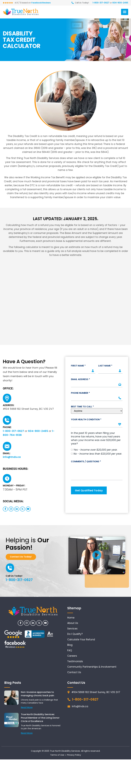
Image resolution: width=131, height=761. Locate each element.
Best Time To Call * (82, 406)
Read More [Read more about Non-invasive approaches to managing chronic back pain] (27, 709)
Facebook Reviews (42, 2)
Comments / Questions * (86, 461)
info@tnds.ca (12, 457)
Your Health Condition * (86, 419)
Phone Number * (80, 393)
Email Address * (80, 379)
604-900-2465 (120, 2)
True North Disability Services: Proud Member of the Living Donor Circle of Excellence (40, 719)
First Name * (78, 366)
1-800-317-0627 (101, 2)
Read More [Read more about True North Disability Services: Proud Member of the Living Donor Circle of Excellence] (27, 734)
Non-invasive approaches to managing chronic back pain (37, 695)
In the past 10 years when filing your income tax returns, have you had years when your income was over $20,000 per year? (96, 438)
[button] (124, 12)
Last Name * (105, 366)
